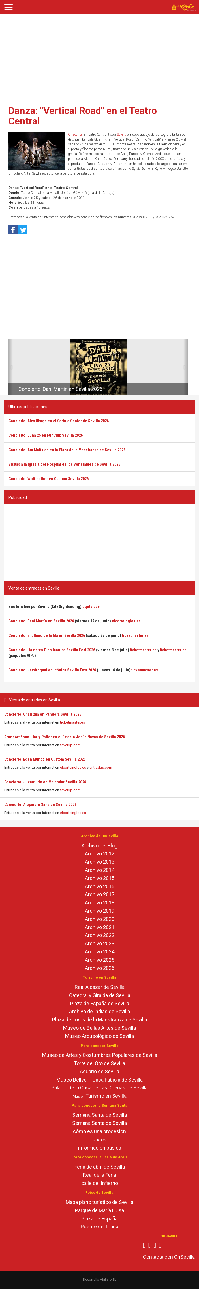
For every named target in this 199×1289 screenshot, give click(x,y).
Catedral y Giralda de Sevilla (99, 995)
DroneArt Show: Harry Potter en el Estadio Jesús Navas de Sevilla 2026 (64, 737)
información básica (99, 1148)
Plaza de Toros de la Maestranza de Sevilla (99, 1020)
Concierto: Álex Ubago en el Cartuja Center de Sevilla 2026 (58, 421)
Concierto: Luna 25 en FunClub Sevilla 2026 (45, 435)
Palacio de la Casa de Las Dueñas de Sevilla (99, 1088)
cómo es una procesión (99, 1131)
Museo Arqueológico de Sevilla (99, 1036)
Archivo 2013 (99, 862)
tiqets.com (91, 606)
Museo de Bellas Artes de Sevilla (99, 1028)
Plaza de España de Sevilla (99, 1003)
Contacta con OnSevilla (169, 1257)
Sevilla (121, 135)
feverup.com (70, 745)
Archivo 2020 (99, 919)
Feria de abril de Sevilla (99, 1167)
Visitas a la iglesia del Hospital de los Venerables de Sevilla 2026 (64, 464)
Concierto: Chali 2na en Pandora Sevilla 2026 (42, 714)
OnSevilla (75, 135)
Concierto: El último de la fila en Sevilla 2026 (46, 635)
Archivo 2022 (99, 935)
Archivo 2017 (99, 894)
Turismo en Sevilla (106, 1096)
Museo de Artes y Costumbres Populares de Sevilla (99, 1055)
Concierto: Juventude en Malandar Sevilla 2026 (45, 782)
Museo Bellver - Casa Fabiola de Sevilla (99, 1080)
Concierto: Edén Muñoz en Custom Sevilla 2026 (44, 759)
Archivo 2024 (99, 952)
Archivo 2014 (99, 870)
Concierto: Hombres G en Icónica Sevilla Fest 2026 (51, 650)
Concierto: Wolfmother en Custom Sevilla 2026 (48, 478)
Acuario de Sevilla (99, 1071)
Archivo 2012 (99, 853)
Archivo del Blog (99, 846)
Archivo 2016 (99, 886)
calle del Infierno (99, 1183)
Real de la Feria (99, 1175)
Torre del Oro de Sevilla (99, 1063)
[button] (10, 367)
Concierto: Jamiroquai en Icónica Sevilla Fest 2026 (52, 670)
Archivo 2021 (99, 927)
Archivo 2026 (99, 968)
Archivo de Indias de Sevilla (99, 1011)
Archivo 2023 (99, 943)
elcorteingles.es (73, 767)
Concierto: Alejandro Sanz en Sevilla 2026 (40, 804)
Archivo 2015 (99, 878)
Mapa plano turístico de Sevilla (99, 1202)
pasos (99, 1139)
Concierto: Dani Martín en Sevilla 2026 (60, 389)
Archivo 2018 (99, 903)
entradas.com (100, 767)
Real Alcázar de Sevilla (100, 987)
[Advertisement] (99, 57)
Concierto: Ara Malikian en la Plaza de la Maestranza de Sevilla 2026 (66, 450)
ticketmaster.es (72, 722)
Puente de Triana (99, 1226)
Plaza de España (99, 1219)
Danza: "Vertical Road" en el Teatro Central (82, 116)
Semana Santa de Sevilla (99, 1115)
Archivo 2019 (99, 911)
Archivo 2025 (99, 960)
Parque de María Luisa (99, 1210)
